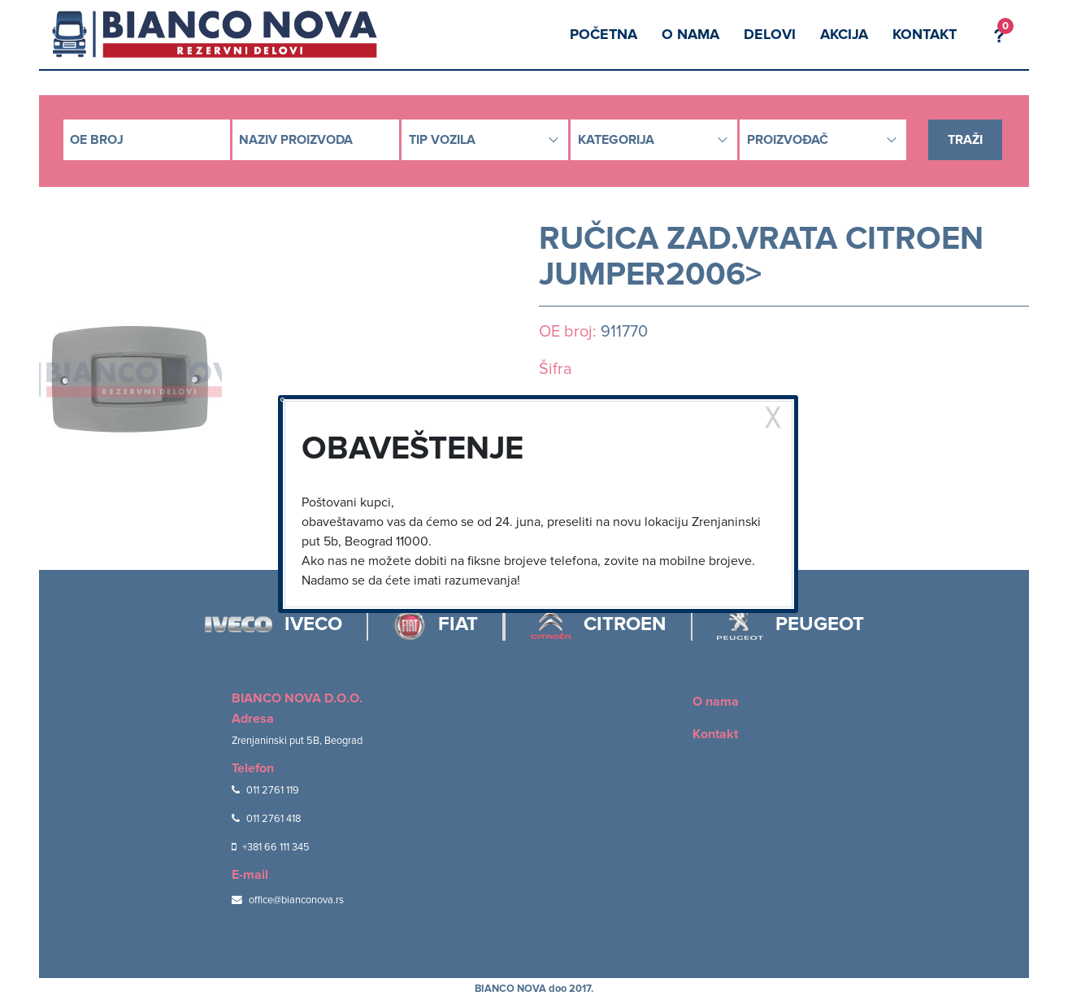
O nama (690, 34)
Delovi (770, 34)
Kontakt (924, 34)
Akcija (844, 34)
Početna (603, 34)
